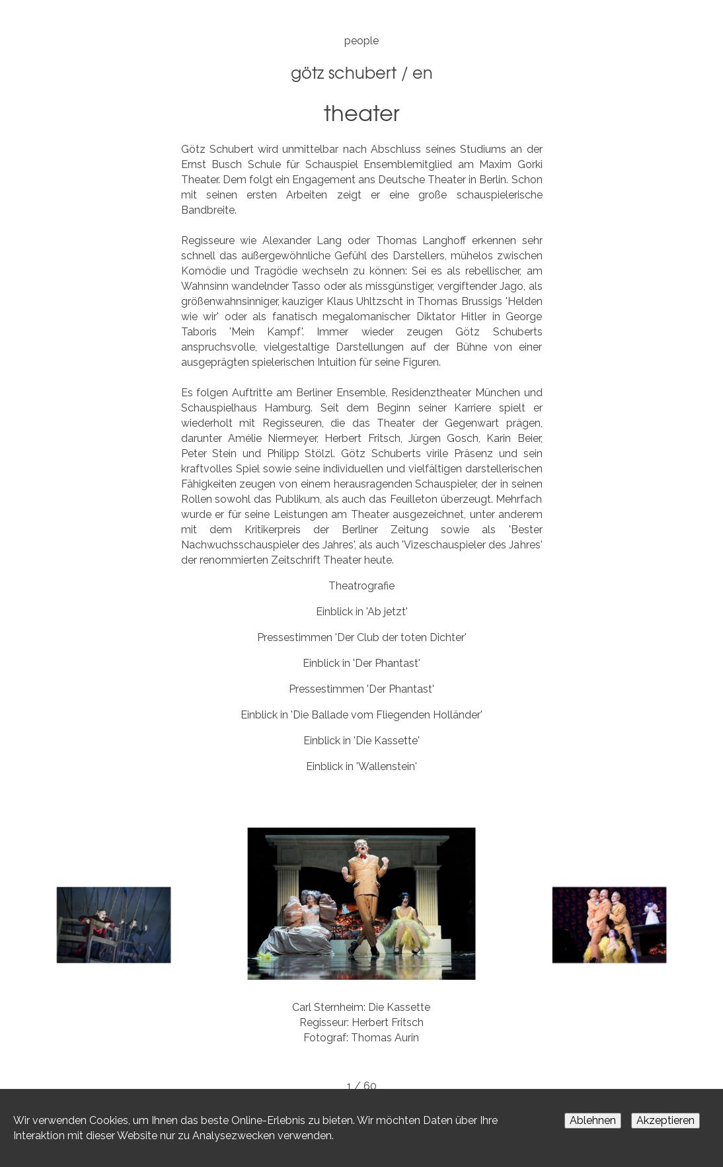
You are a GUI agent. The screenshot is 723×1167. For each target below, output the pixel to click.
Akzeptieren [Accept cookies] (665, 1120)
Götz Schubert (344, 72)
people (361, 40)
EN (422, 72)
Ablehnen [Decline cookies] (593, 1120)
